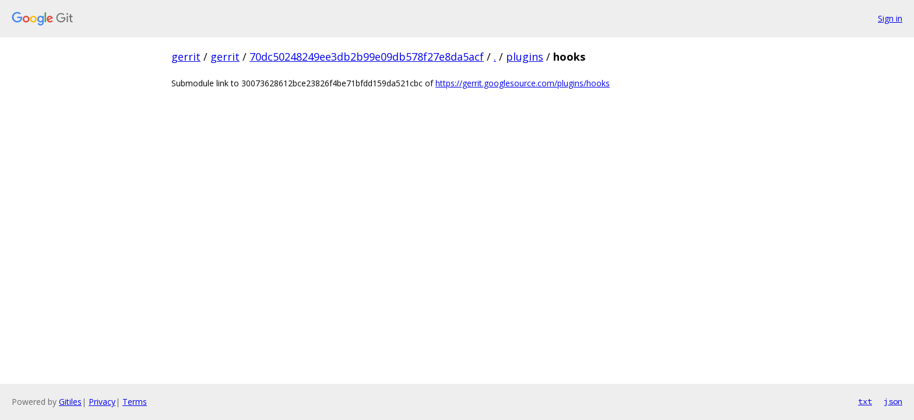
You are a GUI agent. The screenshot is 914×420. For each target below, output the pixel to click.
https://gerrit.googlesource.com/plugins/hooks (522, 83)
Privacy (102, 401)
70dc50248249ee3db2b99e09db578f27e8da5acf (366, 57)
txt (865, 401)
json (893, 401)
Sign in (890, 18)
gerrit (186, 57)
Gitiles (70, 401)
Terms (134, 401)
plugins (524, 57)
